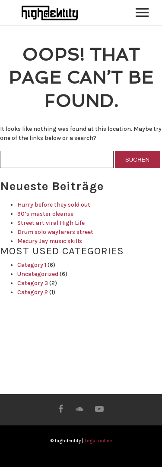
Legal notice (98, 441)
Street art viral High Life (51, 223)
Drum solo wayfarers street (55, 232)
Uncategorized (37, 274)
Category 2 (32, 292)
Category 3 (32, 283)
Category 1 (31, 265)
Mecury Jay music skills (49, 241)
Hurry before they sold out (53, 204)
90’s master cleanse (45, 213)
